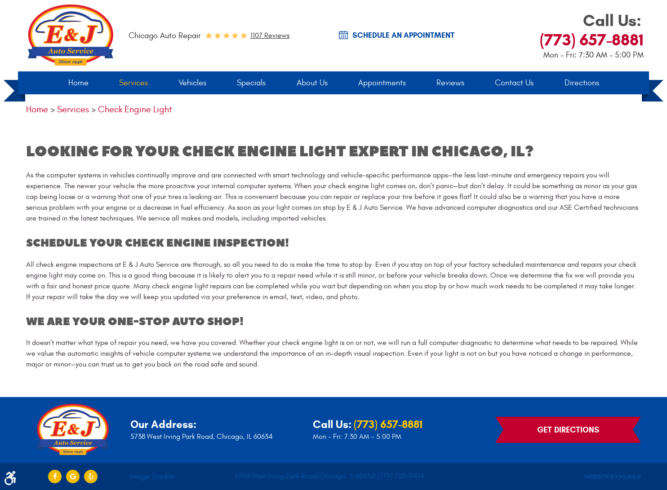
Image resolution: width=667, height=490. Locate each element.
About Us (312, 83)
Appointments (382, 83)
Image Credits (152, 476)
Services (133, 83)
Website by (612, 476)
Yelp (91, 476)
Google (73, 476)
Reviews (450, 83)
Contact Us (514, 83)
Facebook (55, 476)
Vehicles (192, 83)
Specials (251, 83)
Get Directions (568, 430)
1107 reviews (269, 35)
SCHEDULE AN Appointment (403, 35)
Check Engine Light (135, 109)
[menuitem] (78, 83)
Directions (582, 83)
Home (78, 83)
